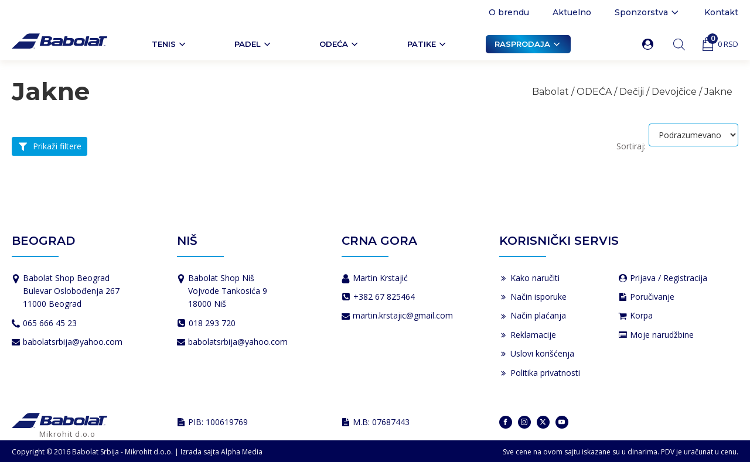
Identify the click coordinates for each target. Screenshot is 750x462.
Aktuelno (572, 12)
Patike (427, 44)
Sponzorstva (648, 12)
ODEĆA (339, 44)
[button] (650, 44)
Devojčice (674, 91)
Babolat (550, 91)
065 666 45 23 (50, 322)
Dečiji (631, 91)
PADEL (253, 44)
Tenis (170, 44)
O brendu (509, 12)
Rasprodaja (528, 44)
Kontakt (721, 12)
